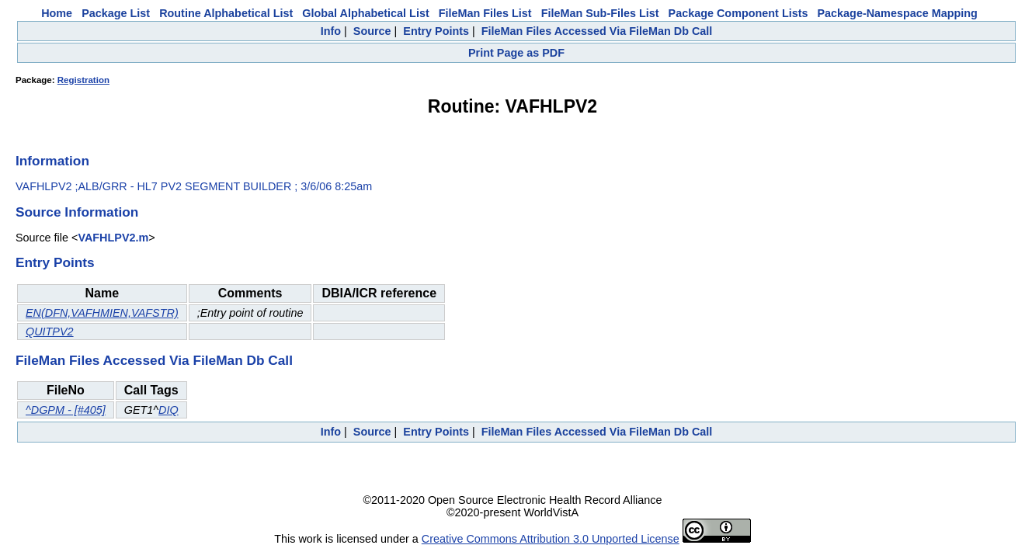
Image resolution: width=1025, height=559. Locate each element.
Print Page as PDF (516, 53)
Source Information (77, 212)
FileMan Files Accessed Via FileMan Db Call (597, 31)
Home (56, 13)
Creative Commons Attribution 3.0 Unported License (550, 539)
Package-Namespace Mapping (898, 13)
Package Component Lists (738, 13)
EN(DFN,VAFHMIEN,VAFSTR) (102, 313)
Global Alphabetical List (365, 13)
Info (331, 31)
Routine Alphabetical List (226, 13)
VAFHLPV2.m (113, 237)
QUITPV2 (50, 331)
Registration (83, 80)
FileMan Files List (485, 13)
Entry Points (436, 31)
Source (372, 31)
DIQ (168, 410)
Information (52, 160)
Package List (116, 13)
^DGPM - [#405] (66, 410)
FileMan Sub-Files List (600, 13)
